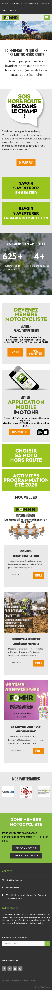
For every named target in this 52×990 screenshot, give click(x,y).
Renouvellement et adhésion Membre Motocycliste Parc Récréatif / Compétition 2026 (26, 641)
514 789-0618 (12, 887)
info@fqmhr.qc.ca (14, 880)
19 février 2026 (16, 662)
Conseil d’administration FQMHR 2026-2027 (26, 553)
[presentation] (20, 952)
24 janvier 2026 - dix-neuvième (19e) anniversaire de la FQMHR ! (26, 728)
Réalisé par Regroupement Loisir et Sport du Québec (18, 980)
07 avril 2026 (15, 574)
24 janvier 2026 (16, 750)
